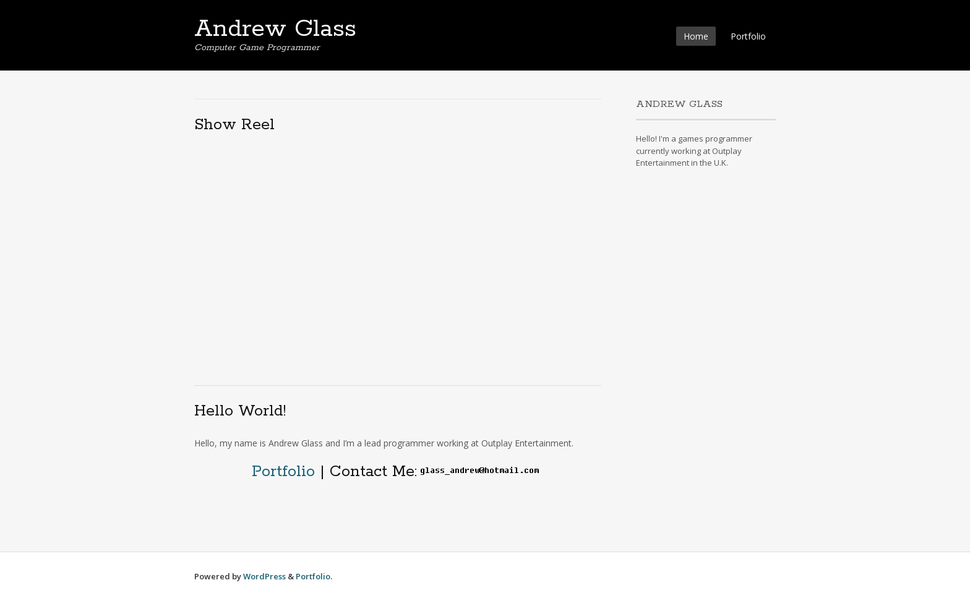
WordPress (264, 576)
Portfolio (748, 36)
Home (696, 36)
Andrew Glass (275, 29)
